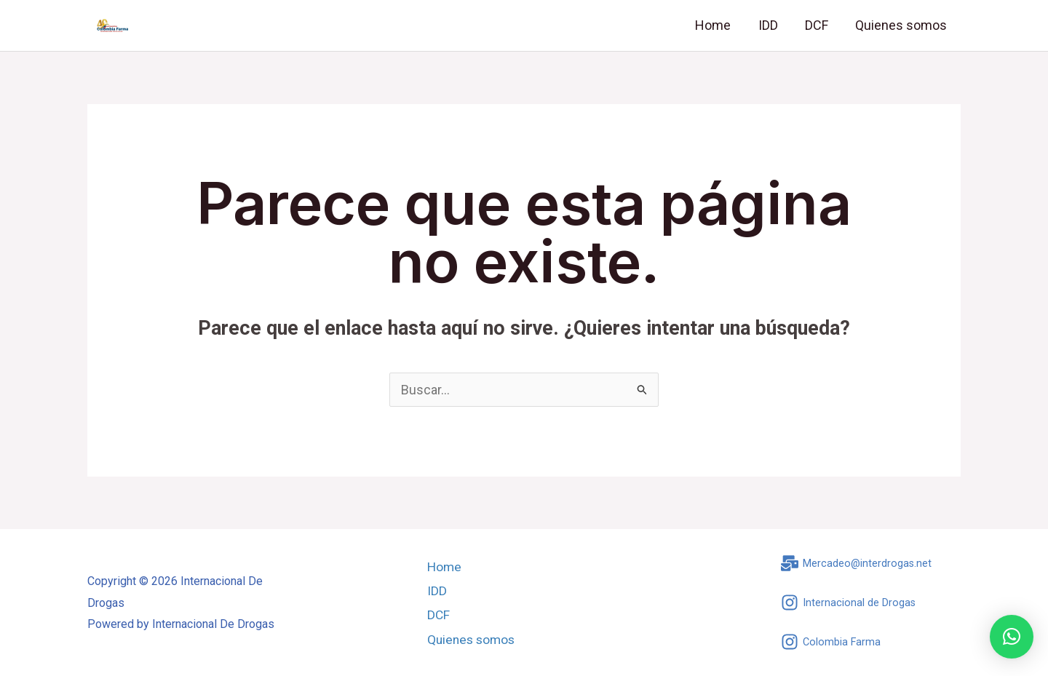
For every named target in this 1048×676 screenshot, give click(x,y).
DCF (818, 25)
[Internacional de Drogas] (848, 602)
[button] (1011, 637)
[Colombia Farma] (831, 641)
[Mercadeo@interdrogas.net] (857, 563)
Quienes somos (902, 25)
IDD (770, 25)
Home (716, 25)
